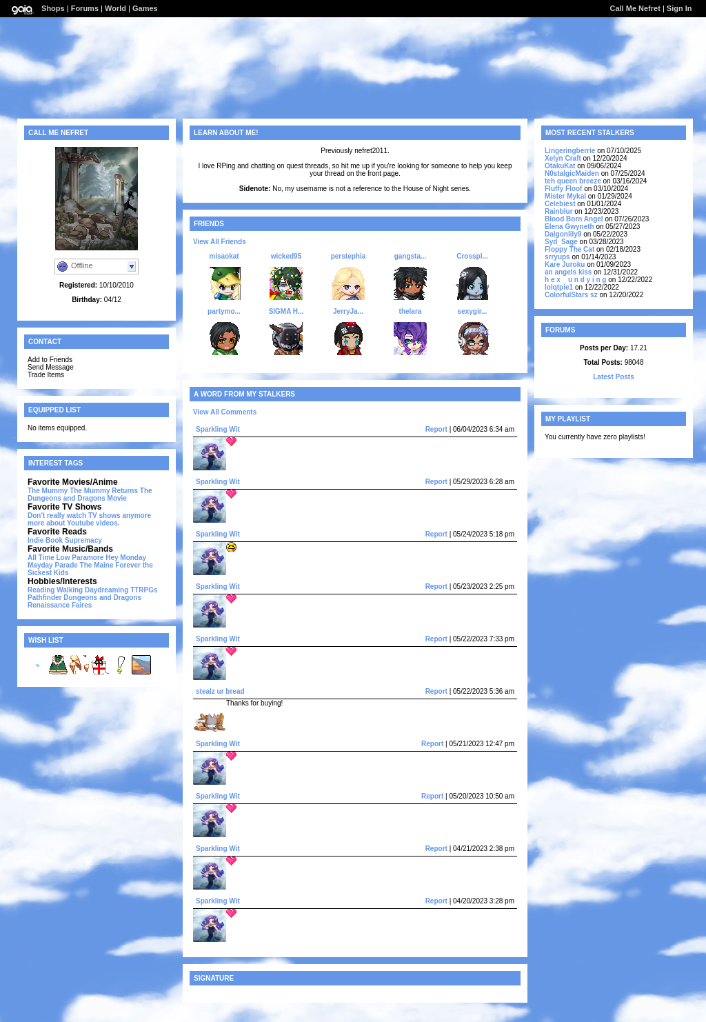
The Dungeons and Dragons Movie (90, 494)
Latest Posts (613, 377)
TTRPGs (143, 590)
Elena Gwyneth (569, 226)
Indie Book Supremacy (65, 540)
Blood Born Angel (574, 219)
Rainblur (559, 211)
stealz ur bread (220, 691)
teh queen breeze (573, 181)
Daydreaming (106, 590)
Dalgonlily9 (563, 234)
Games (145, 8)
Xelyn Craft (563, 158)
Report (436, 429)
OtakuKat (560, 166)
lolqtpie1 (559, 287)
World (115, 8)
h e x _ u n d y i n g (575, 279)
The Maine (97, 565)
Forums (85, 8)
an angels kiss (568, 272)
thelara (410, 311)
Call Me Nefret (634, 8)
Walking (70, 590)
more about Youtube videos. (74, 523)
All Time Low (49, 557)
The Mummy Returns (104, 490)
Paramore (87, 557)
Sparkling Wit (218, 429)
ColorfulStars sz (571, 295)
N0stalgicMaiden (572, 173)
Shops (53, 8)
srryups (557, 257)
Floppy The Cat (569, 249)
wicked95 (286, 256)
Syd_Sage (561, 242)
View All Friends (219, 242)
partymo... (224, 311)
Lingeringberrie (570, 150)
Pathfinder (44, 597)
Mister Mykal (565, 196)
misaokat (224, 256)
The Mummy (48, 490)
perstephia (348, 256)
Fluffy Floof (563, 188)
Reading (41, 590)
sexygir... (472, 311)
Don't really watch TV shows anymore (89, 515)
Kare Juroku (565, 264)
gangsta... (410, 256)
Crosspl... (472, 256)
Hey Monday (125, 557)
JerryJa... (348, 311)
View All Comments (224, 412)
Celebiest (560, 204)
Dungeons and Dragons (102, 597)
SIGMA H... (286, 311)
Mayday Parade (53, 565)
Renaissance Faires (60, 605)
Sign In (679, 8)
